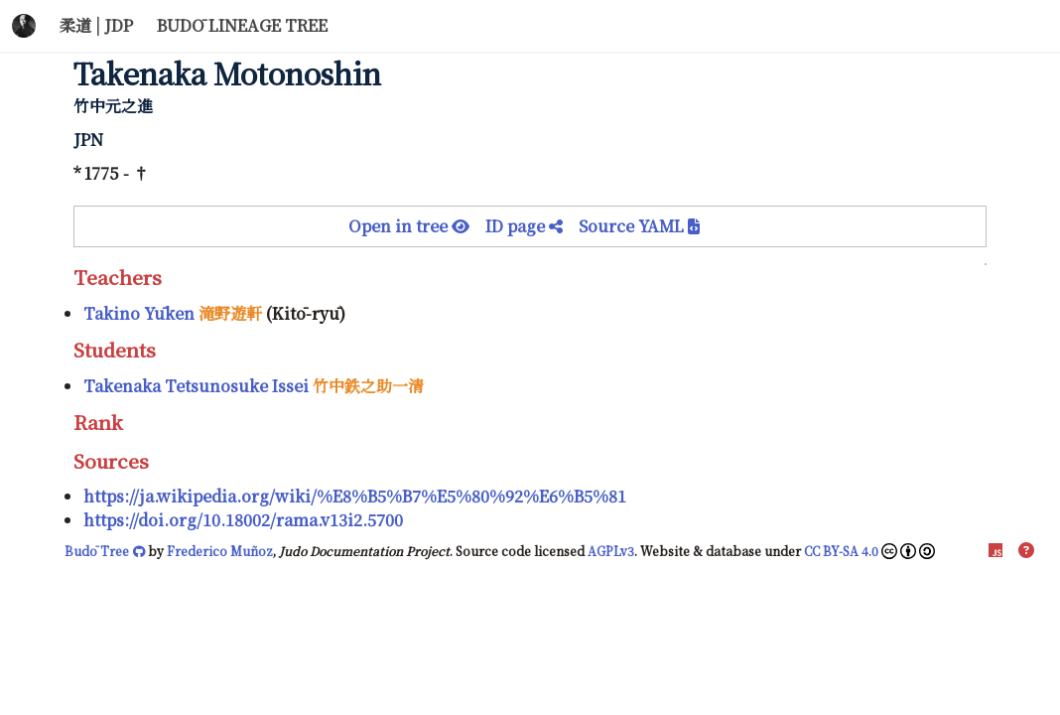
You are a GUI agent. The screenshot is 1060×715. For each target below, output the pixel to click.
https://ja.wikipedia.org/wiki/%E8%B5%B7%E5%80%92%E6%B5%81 (354, 496)
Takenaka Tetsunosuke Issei (196, 385)
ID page (532, 225)
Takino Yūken (139, 313)
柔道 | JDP (96, 25)
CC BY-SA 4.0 (869, 550)
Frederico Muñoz (220, 550)
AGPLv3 (611, 550)
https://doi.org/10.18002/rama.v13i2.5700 (243, 519)
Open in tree (416, 225)
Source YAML (639, 225)
